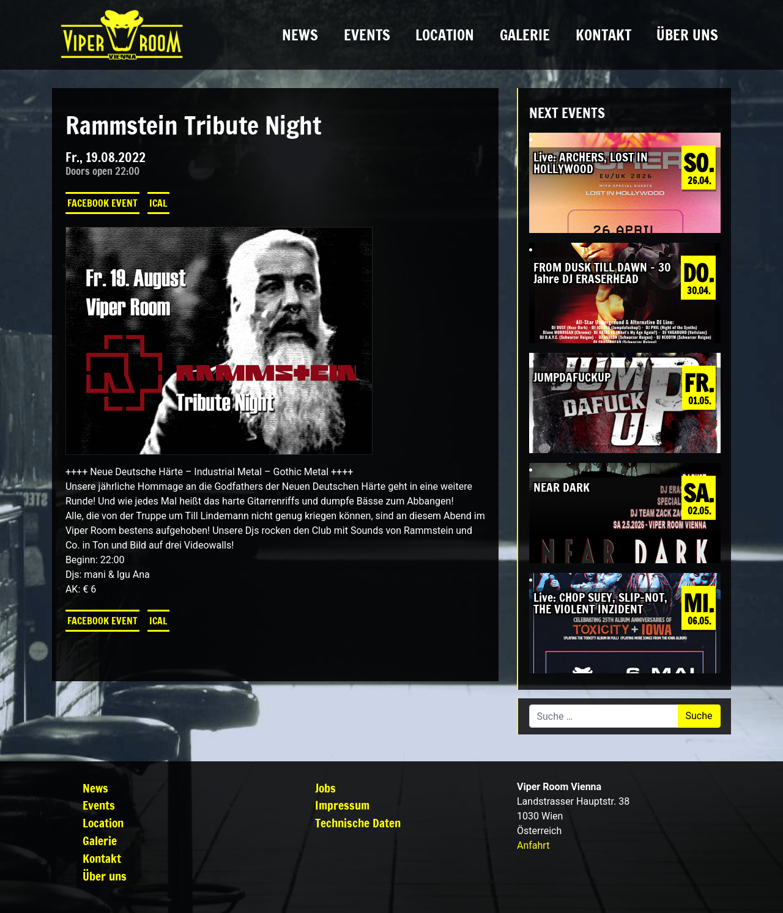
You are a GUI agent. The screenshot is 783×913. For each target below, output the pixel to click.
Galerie (525, 34)
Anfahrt (533, 845)
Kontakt (603, 34)
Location (444, 34)
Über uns (687, 34)
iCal (158, 203)
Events (367, 34)
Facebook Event (102, 203)
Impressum (342, 805)
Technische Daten (358, 823)
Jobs (325, 788)
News (300, 34)
